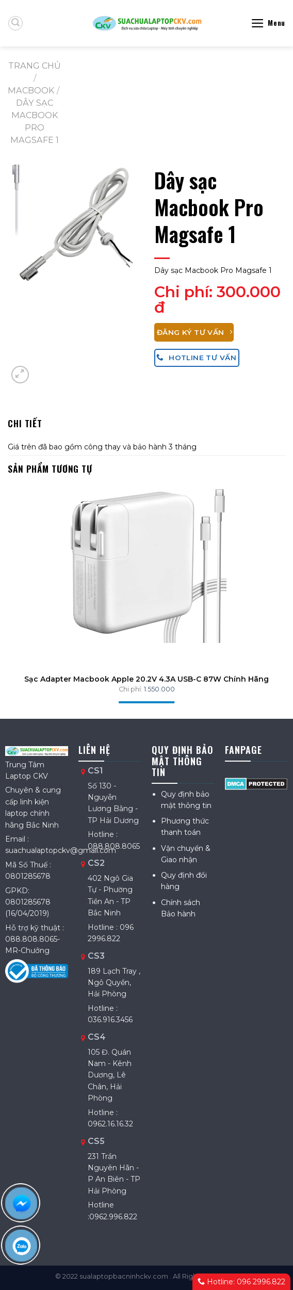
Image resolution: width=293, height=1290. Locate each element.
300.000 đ (217, 299)
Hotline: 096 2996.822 (241, 1281)
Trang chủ (34, 65)
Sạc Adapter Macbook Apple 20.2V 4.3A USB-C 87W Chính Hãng (146, 679)
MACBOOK (31, 90)
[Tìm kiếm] (15, 23)
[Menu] (268, 23)
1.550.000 (159, 689)
